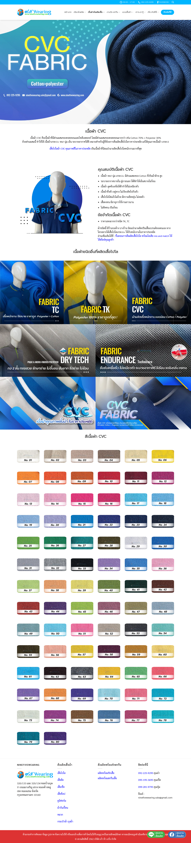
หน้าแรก (68, 12)
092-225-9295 (145, 773)
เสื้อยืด (60, 779)
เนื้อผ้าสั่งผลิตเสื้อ (96, 12)
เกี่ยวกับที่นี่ (153, 12)
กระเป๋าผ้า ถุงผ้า (65, 821)
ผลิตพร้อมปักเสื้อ (106, 773)
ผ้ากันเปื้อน (62, 807)
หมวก (60, 814)
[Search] (173, 2)
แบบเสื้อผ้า (127, 12)
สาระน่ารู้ (141, 12)
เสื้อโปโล (61, 773)
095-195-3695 (145, 779)
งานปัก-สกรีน (113, 12)
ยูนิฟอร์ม (61, 800)
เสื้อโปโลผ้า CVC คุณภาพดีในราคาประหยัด (70, 148)
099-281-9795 (145, 786)
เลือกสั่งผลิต (80, 12)
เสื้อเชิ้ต (61, 786)
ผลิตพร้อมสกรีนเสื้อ (107, 778)
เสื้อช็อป (61, 793)
